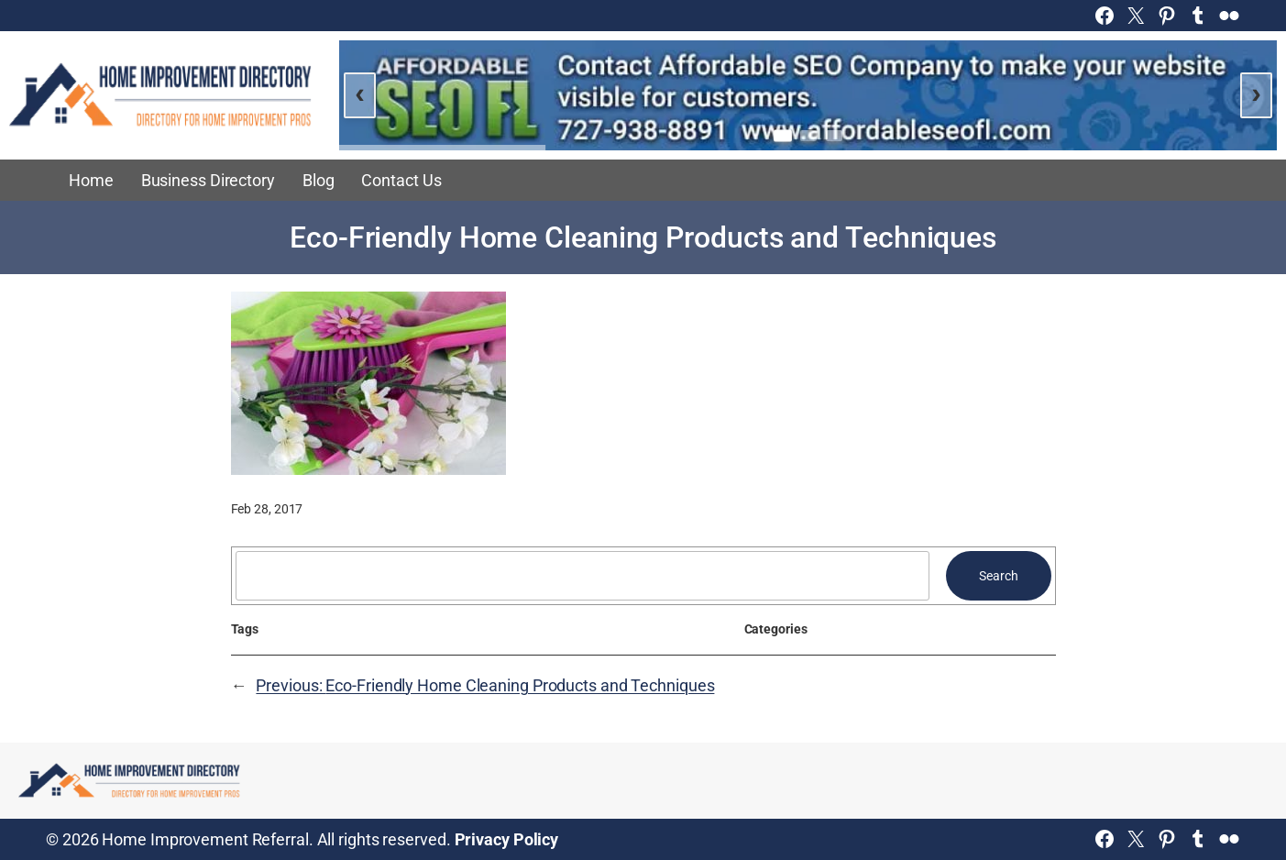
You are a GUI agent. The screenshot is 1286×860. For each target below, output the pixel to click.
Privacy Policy (507, 839)
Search (998, 575)
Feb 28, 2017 (267, 509)
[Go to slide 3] (834, 135)
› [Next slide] (1256, 92)
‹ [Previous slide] (360, 92)
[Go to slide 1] (783, 135)
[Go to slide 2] (808, 135)
